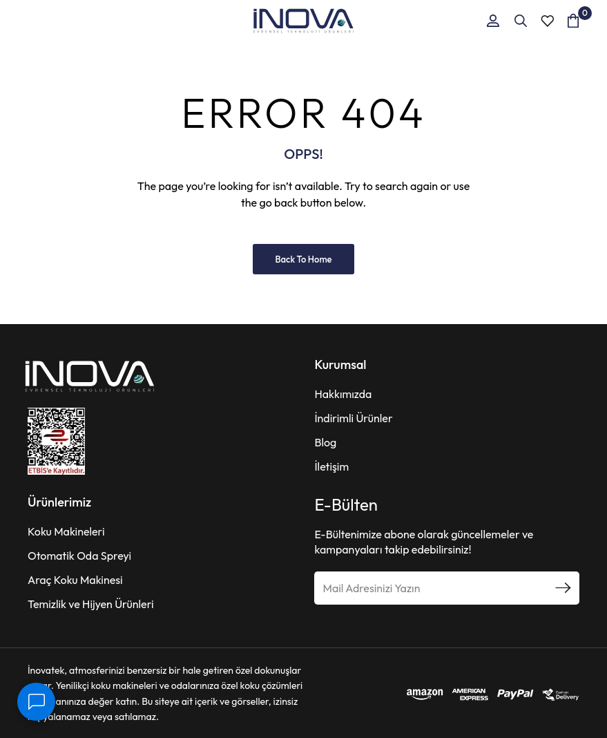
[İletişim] (36, 702)
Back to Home (303, 259)
